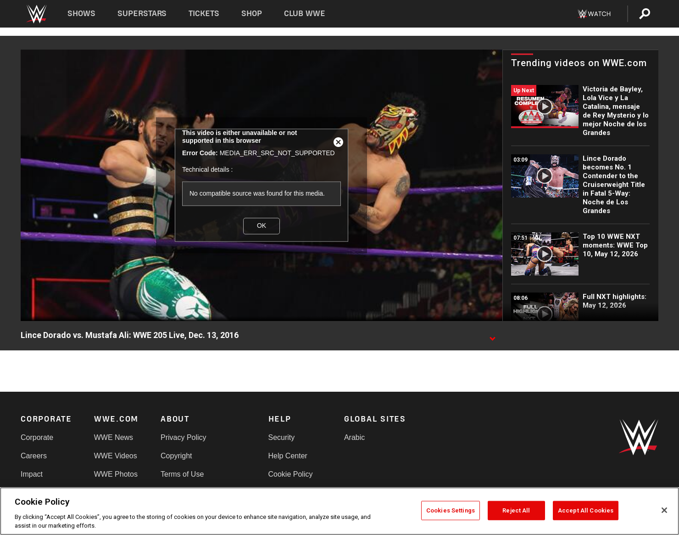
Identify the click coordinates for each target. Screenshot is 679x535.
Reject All (516, 510)
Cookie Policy (290, 474)
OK (261, 225)
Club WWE (304, 13)
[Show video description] (492, 336)
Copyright (176, 456)
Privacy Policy (183, 437)
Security (281, 437)
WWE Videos (115, 456)
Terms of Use (182, 474)
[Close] (664, 510)
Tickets (204, 13)
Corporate (37, 437)
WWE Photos (116, 474)
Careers (34, 456)
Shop (251, 13)
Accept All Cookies (585, 510)
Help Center (287, 456)
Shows (81, 13)
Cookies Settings (450, 510)
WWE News (113, 437)
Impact (32, 474)
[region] (339, 511)
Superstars (142, 13)
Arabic (354, 437)
